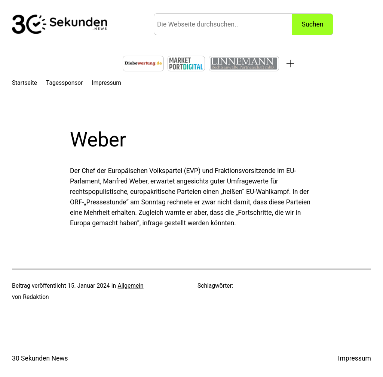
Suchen (313, 24)
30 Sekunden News (40, 358)
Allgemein (131, 285)
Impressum (354, 358)
